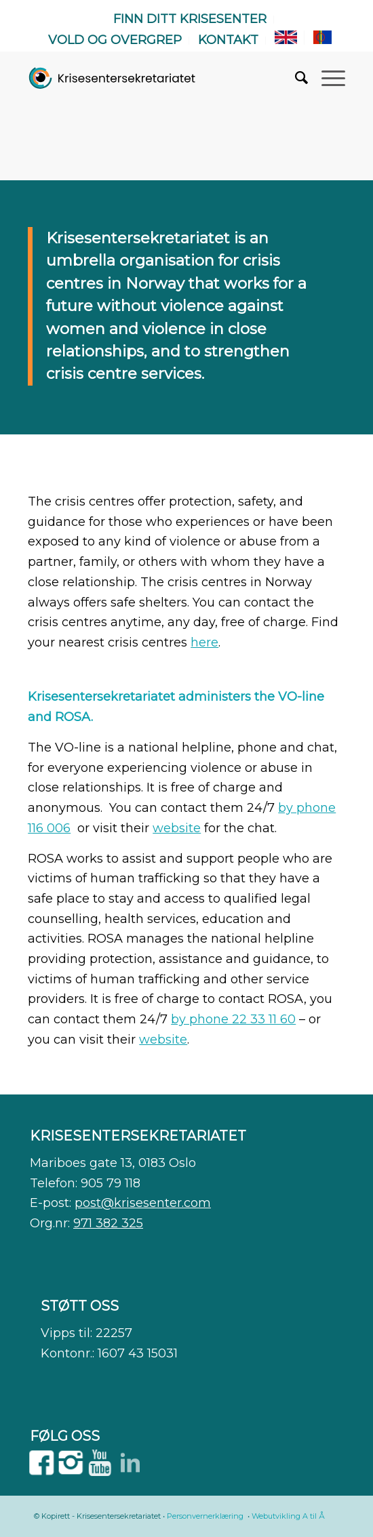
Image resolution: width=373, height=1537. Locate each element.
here (204, 642)
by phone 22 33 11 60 (233, 1019)
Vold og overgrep (115, 40)
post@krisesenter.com (143, 1202)
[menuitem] (190, 20)
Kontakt (228, 40)
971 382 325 (108, 1223)
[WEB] (112, 78)
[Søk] (294, 78)
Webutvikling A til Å (288, 1516)
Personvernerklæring (205, 1516)
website (177, 828)
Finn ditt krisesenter (190, 19)
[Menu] (326, 78)
